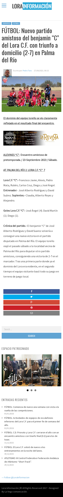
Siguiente (57, 369)
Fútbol (16, 23)
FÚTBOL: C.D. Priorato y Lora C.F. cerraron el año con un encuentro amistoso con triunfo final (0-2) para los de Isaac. (31, 436)
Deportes (6, 23)
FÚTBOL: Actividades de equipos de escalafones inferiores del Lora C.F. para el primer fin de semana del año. (32, 421)
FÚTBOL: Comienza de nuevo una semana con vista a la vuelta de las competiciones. (31, 408)
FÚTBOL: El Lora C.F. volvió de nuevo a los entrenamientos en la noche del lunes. (24, 449)
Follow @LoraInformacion (16, 477)
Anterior (5, 369)
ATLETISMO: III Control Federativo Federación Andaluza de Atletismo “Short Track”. (31, 460)
